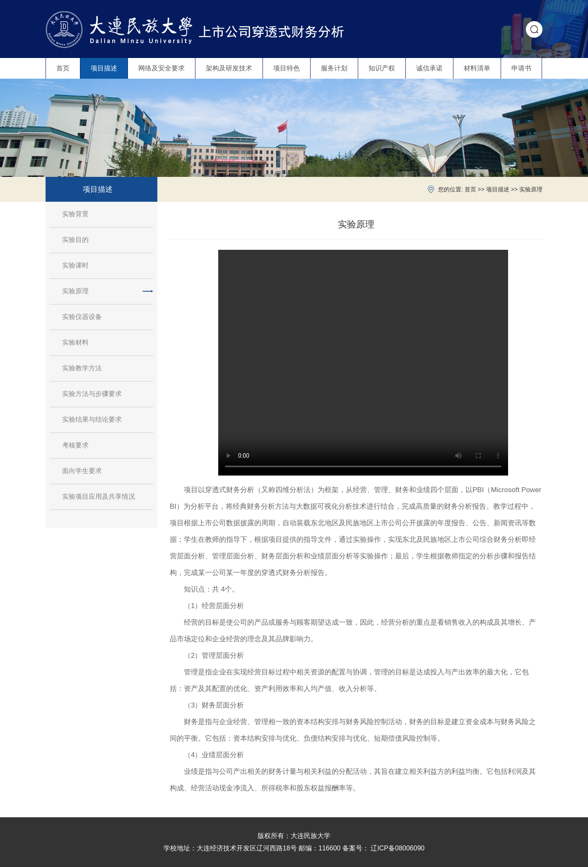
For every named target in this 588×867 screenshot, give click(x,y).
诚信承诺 (429, 68)
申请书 (521, 68)
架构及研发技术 (229, 68)
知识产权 (382, 68)
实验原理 (530, 189)
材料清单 (477, 68)
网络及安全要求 (161, 68)
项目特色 (286, 68)
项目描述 (104, 68)
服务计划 (334, 68)
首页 (63, 68)
